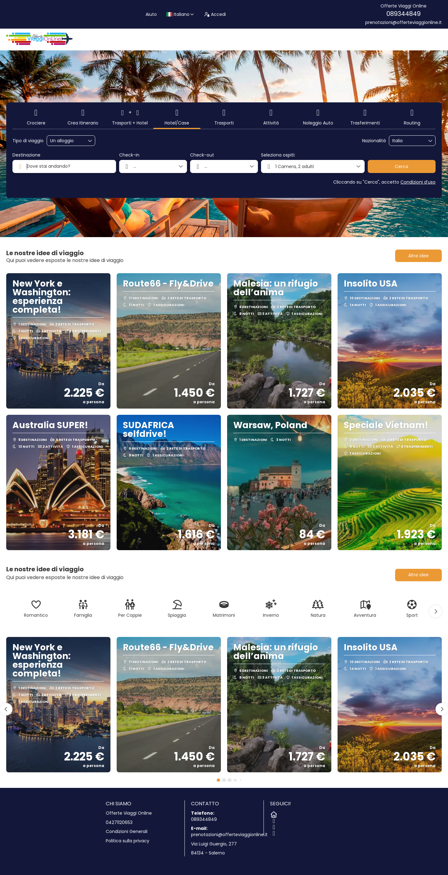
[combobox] (407, 141)
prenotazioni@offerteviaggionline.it (403, 23)
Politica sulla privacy (127, 841)
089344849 (403, 13)
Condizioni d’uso (418, 182)
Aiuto (151, 14)
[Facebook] (273, 820)
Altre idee (418, 256)
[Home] (273, 813)
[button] (435, 611)
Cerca (401, 166)
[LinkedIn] (273, 832)
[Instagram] (273, 826)
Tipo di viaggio (28, 141)
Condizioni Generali (126, 832)
